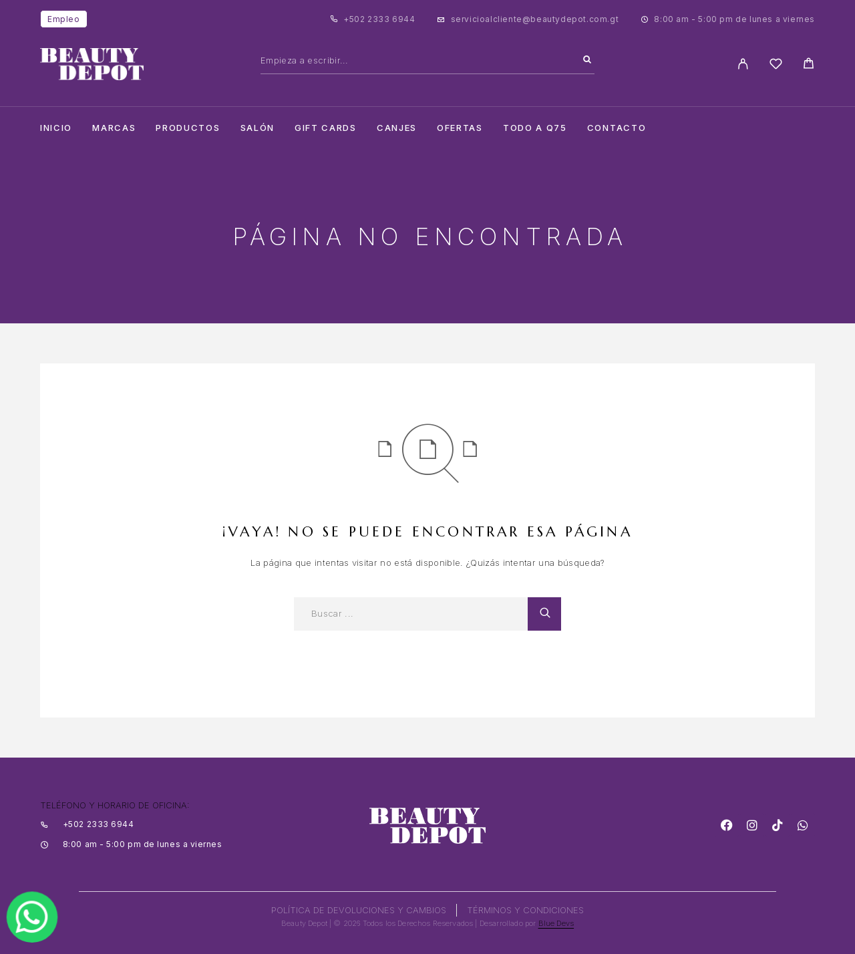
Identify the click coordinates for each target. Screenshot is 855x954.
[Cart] (808, 65)
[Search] (587, 60)
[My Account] (743, 63)
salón (257, 128)
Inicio (56, 128)
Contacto (617, 128)
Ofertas (460, 128)
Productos (188, 128)
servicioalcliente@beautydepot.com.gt (535, 19)
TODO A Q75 (535, 128)
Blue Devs (556, 923)
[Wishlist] (775, 66)
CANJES (397, 128)
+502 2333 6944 (379, 19)
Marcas (114, 128)
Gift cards (326, 128)
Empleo (63, 19)
